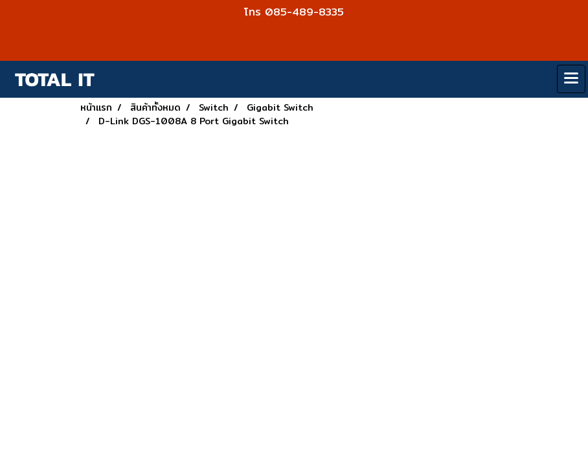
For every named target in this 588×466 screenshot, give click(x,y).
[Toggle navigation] (571, 79)
